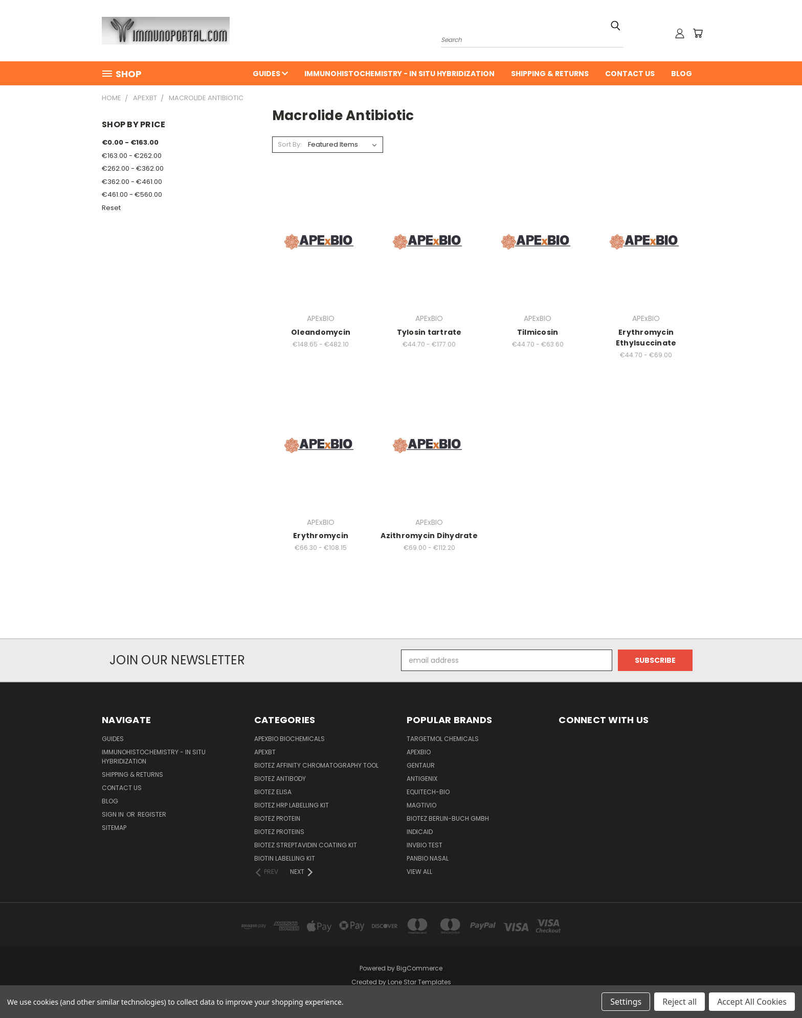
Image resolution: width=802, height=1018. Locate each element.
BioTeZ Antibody (280, 778)
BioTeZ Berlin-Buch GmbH (448, 818)
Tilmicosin (538, 332)
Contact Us (630, 73)
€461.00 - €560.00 (132, 194)
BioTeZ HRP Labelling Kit (291, 805)
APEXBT (265, 752)
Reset (111, 208)
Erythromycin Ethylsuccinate (646, 337)
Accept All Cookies (752, 1001)
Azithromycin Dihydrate (429, 535)
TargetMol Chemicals (443, 738)
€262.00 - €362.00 (133, 168)
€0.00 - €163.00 (130, 142)
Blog (681, 73)
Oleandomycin (320, 332)
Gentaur (421, 765)
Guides (270, 73)
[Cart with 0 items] (698, 33)
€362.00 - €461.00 (132, 182)
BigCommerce (419, 968)
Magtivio (421, 805)
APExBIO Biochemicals (289, 738)
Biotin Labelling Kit (284, 858)
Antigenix (422, 778)
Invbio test (424, 845)
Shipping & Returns (550, 73)
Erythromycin (320, 535)
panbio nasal (428, 858)
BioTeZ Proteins (279, 831)
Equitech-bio (428, 792)
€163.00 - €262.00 (132, 155)
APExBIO (419, 752)
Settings (625, 1001)
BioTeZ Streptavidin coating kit (305, 845)
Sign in (113, 814)
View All (419, 871)
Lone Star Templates (419, 982)
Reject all (679, 1001)
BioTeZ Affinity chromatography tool (316, 765)
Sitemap (114, 827)
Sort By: (290, 144)
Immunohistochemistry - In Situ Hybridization (399, 73)
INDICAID (420, 831)
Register (152, 814)
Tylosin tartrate (429, 332)
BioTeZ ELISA (273, 792)
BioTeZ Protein (277, 818)
